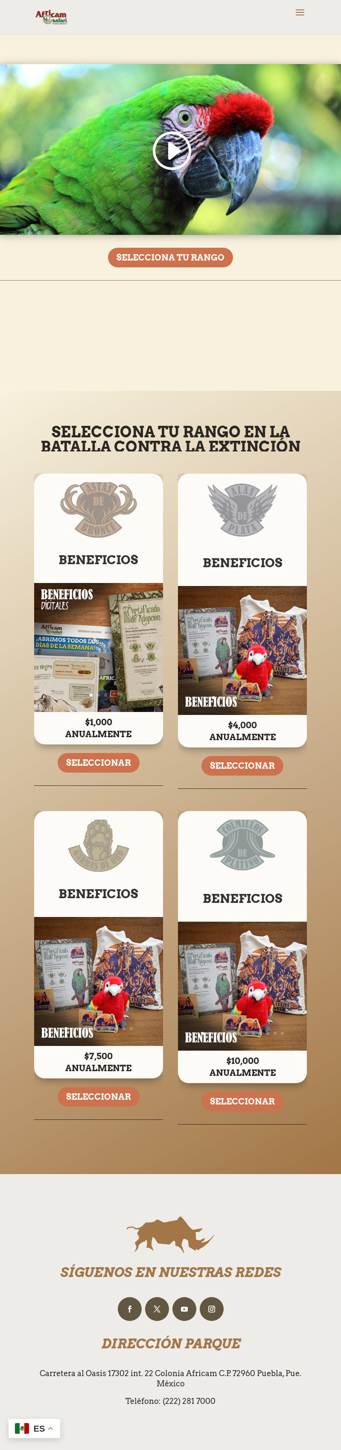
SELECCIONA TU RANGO (170, 257)
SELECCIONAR (98, 763)
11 (275, 1033)
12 (282, 1033)
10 (131, 1028)
